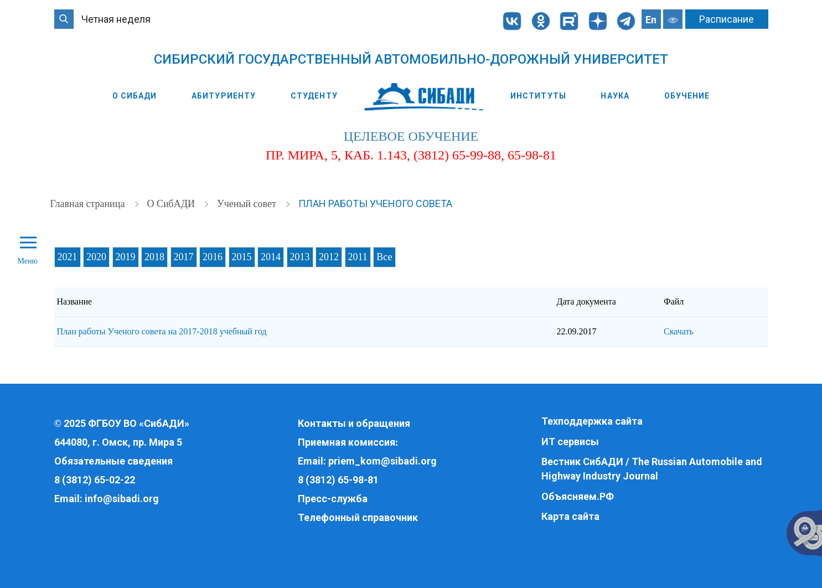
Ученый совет (247, 203)
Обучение (687, 95)
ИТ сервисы (570, 441)
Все (384, 256)
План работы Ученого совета (375, 203)
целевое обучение (411, 136)
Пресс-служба (333, 498)
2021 (67, 256)
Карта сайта (570, 516)
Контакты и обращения (354, 423)
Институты (538, 95)
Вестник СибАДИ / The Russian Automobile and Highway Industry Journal (651, 469)
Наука (615, 95)
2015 (242, 256)
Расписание (726, 19)
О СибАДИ (134, 95)
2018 (154, 256)
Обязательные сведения (113, 461)
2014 (271, 256)
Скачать (679, 331)
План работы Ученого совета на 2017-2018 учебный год (162, 331)
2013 (300, 256)
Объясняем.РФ (577, 496)
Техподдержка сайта (592, 421)
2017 (184, 256)
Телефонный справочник (358, 517)
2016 (213, 256)
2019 (126, 256)
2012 (329, 256)
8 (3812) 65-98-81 (338, 480)
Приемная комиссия (346, 442)
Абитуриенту (224, 95)
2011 (358, 256)
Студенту (314, 95)
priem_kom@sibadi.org (382, 461)
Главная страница (88, 203)
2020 (96, 256)
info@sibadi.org (122, 498)
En (650, 19)
